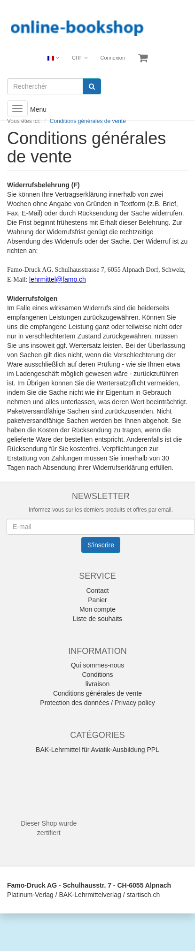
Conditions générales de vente (97, 693)
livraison (97, 684)
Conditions (97, 674)
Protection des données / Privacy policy (97, 702)
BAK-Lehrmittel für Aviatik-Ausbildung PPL (97, 749)
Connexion (113, 58)
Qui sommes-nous (98, 665)
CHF (79, 58)
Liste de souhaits (97, 618)
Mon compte (97, 609)
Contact (97, 590)
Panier (97, 600)
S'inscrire (100, 545)
